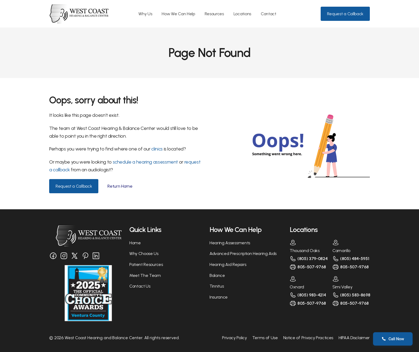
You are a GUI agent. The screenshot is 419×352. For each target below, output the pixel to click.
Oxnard (297, 286)
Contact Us (139, 286)
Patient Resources (146, 264)
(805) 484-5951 (354, 258)
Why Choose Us (143, 253)
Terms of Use (265, 337)
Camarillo (341, 250)
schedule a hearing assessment (145, 162)
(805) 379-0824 (312, 258)
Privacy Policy (234, 337)
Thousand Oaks (305, 250)
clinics (157, 149)
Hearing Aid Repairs (228, 264)
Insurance (219, 297)
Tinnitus (217, 286)
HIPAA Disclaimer (354, 337)
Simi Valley (342, 286)
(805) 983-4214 (311, 294)
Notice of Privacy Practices (308, 337)
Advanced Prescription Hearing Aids (243, 253)
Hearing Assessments (230, 242)
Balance (217, 275)
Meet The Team (145, 275)
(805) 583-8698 (355, 294)
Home (135, 242)
